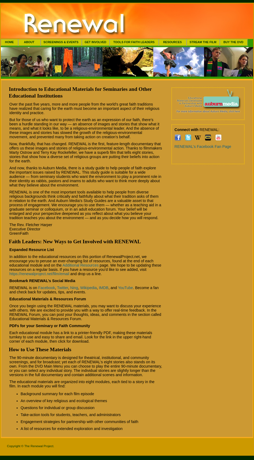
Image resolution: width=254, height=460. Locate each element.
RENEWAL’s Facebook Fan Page (203, 146)
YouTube (125, 288)
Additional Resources (81, 265)
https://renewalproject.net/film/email (39, 274)
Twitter (62, 288)
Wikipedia (88, 288)
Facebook (46, 288)
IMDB (104, 288)
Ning (74, 288)
